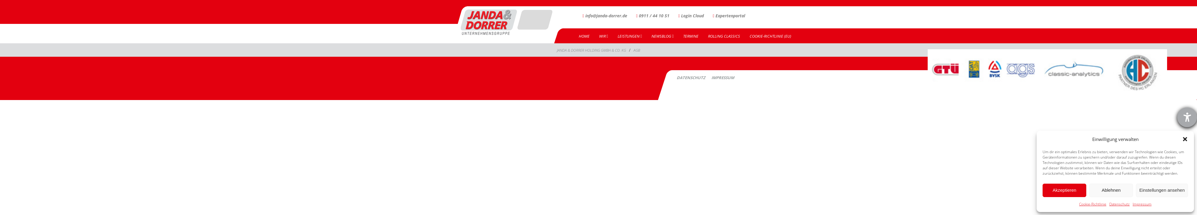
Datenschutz (1119, 204)
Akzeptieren (1064, 190)
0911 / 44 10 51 (652, 16)
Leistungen (630, 36)
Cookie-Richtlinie (1092, 204)
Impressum (1142, 204)
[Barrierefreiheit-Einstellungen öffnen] (1187, 117)
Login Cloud (691, 16)
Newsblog (662, 36)
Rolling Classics (724, 36)
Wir (603, 36)
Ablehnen (1111, 190)
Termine (690, 36)
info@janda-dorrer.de (605, 16)
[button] (1185, 139)
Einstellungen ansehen (1162, 190)
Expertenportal (729, 16)
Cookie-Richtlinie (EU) (770, 36)
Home (584, 36)
